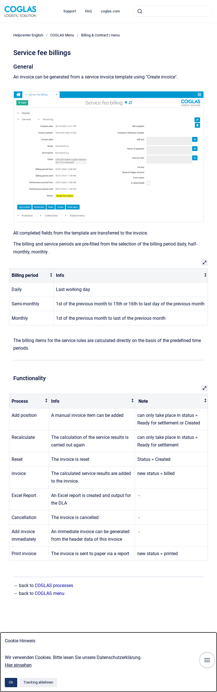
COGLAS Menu (62, 35)
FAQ (88, 11)
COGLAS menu (49, 593)
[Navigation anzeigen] (207, 660)
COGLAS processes (54, 585)
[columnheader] (31, 275)
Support (69, 11)
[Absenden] (139, 11)
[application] (215, 690)
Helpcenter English (28, 35)
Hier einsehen (18, 665)
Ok (11, 682)
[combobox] (173, 11)
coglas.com (110, 11)
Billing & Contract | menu (100, 35)
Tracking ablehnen (38, 682)
